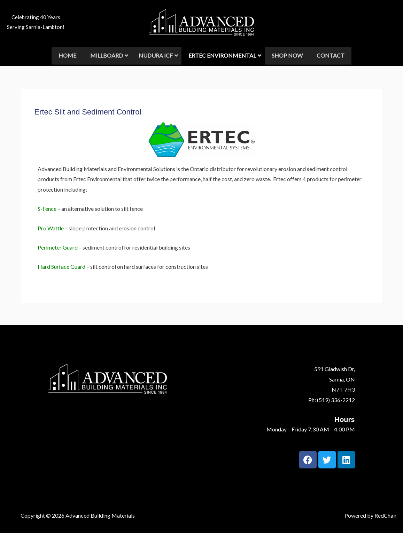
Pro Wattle (51, 228)
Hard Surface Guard (61, 266)
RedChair (385, 515)
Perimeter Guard (58, 247)
